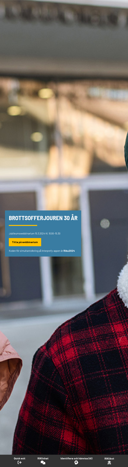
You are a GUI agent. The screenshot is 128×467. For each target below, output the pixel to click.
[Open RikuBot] (109, 461)
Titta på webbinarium (25, 242)
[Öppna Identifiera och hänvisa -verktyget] (76, 460)
